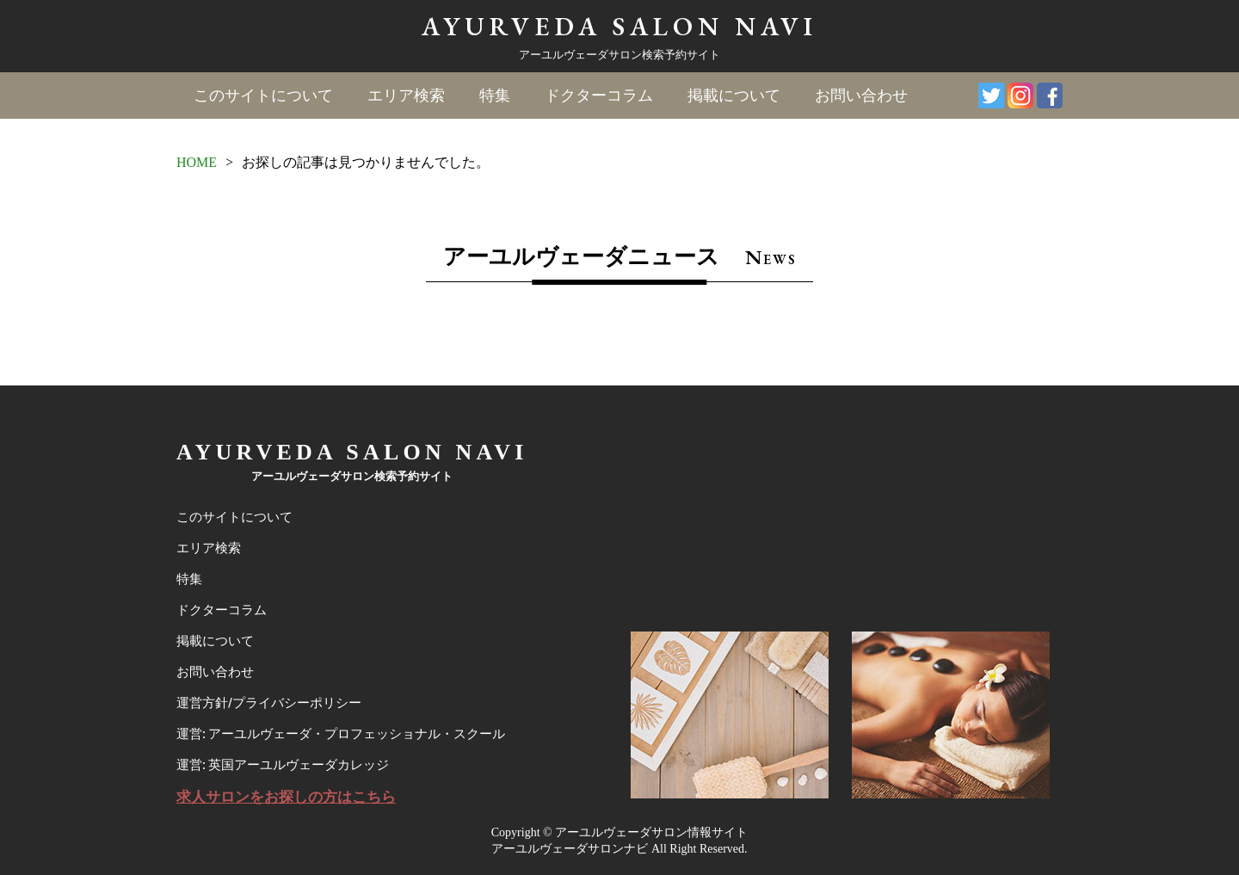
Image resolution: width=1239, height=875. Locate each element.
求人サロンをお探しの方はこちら (286, 797)
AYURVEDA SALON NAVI (619, 26)
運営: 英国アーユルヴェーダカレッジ (282, 765)
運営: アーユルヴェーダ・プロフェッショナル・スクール (340, 734)
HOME (196, 162)
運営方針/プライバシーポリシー (268, 703)
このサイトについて (263, 95)
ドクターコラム (599, 95)
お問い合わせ (861, 95)
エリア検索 (406, 95)
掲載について (733, 95)
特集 (494, 95)
